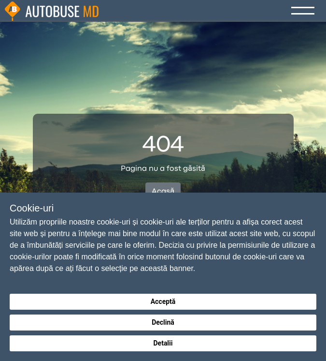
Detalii (162, 343)
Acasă (163, 191)
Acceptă (163, 301)
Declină (163, 322)
